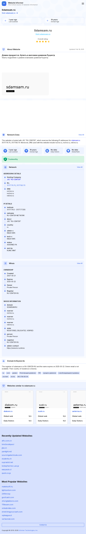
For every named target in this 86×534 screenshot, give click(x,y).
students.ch (7, 459)
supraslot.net (7, 462)
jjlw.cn (4, 448)
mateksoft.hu (7, 486)
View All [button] (81, 135)
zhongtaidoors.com (10, 501)
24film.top (6, 494)
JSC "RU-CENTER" (14, 179)
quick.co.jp (6, 473)
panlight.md (7, 451)
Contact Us (43, 525)
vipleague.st (7, 515)
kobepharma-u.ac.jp (10, 466)
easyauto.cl (6, 469)
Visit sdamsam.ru (10, 13)
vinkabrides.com (9, 508)
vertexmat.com (8, 519)
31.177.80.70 (21, 185)
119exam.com (7, 504)
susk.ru (41, 411)
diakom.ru (8, 411)
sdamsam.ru (75, 140)
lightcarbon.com (9, 490)
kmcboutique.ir (8, 444)
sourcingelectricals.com (12, 455)
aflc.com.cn (7, 441)
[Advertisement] (43, 65)
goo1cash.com (8, 497)
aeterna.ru (77, 411)
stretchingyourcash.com (12, 512)
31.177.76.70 (11, 185)
